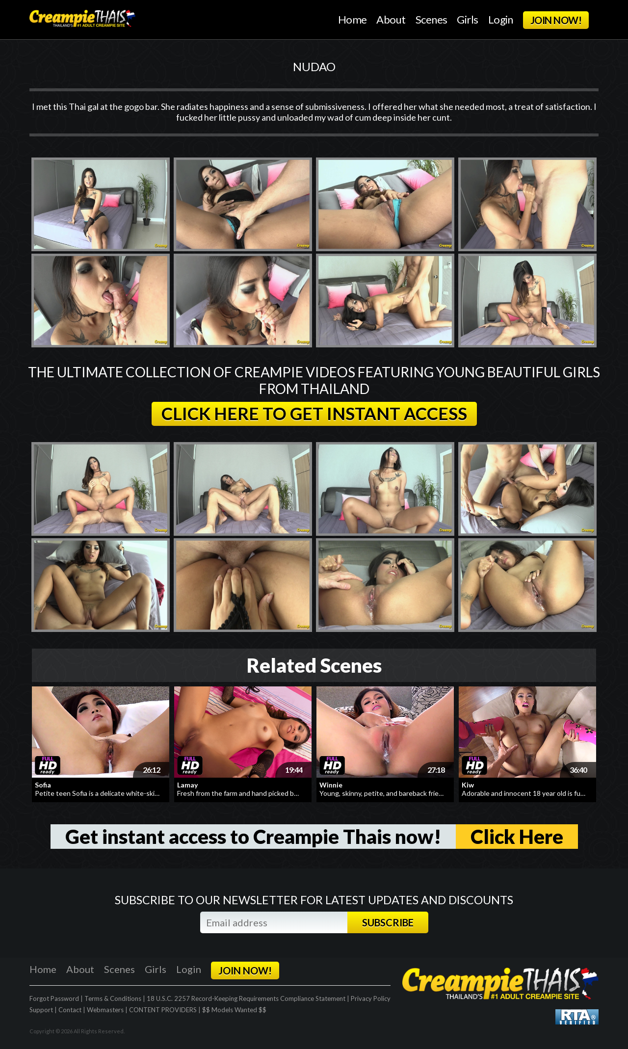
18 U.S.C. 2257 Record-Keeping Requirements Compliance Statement (246, 998)
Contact (69, 1010)
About (390, 19)
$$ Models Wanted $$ (234, 1010)
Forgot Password (54, 998)
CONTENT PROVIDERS (163, 1010)
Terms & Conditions (112, 998)
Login (500, 19)
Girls (467, 19)
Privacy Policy (371, 998)
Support (41, 1010)
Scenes (431, 19)
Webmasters (105, 1010)
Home (352, 19)
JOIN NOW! (555, 20)
